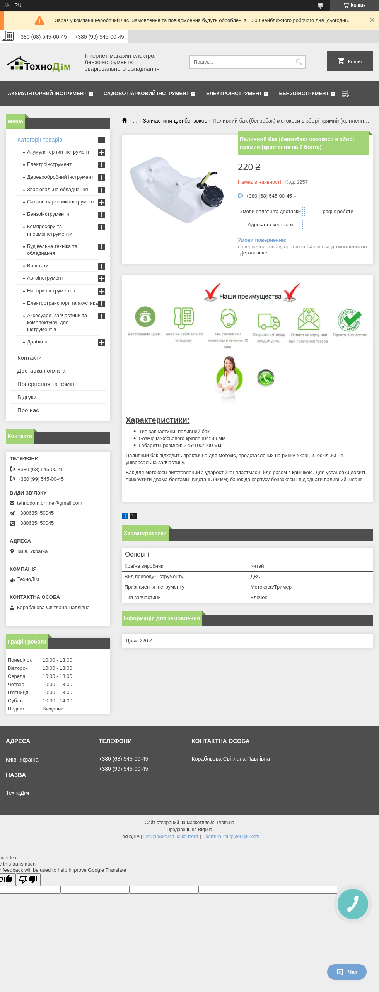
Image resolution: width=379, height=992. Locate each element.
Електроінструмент (234, 93)
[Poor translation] (28, 879)
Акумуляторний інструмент (47, 93)
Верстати (38, 265)
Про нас (28, 410)
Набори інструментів (51, 291)
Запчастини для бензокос (175, 121)
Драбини (37, 342)
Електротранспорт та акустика (62, 303)
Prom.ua (225, 822)
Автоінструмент (45, 278)
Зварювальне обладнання (57, 189)
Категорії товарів (39, 139)
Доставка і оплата (41, 370)
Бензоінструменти (48, 214)
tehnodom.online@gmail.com (49, 503)
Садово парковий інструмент (147, 93)
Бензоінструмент (304, 93)
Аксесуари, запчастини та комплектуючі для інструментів (57, 322)
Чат (346, 971)
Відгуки (27, 397)
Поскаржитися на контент (170, 836)
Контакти (29, 357)
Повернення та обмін (45, 384)
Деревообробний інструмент (60, 177)
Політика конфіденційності (230, 836)
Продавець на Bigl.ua (189, 829)
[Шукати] (299, 62)
